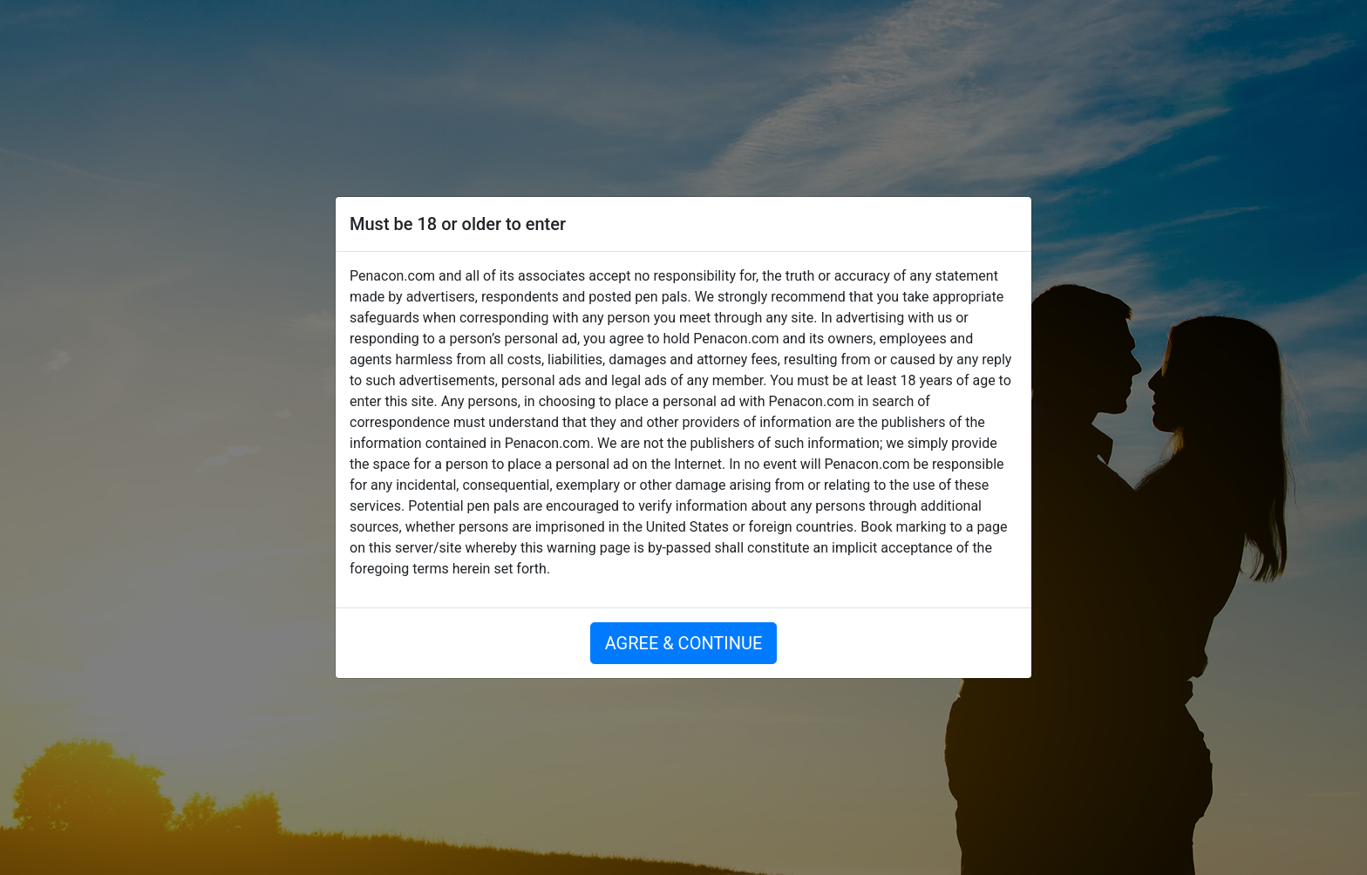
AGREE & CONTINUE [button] (684, 643)
